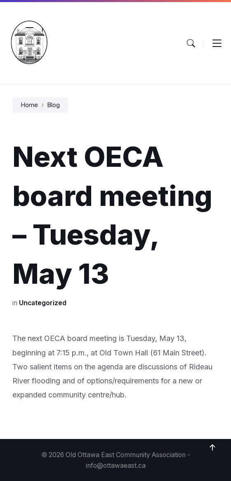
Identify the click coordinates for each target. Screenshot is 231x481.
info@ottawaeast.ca (116, 465)
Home (29, 105)
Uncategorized (42, 303)
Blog (53, 105)
